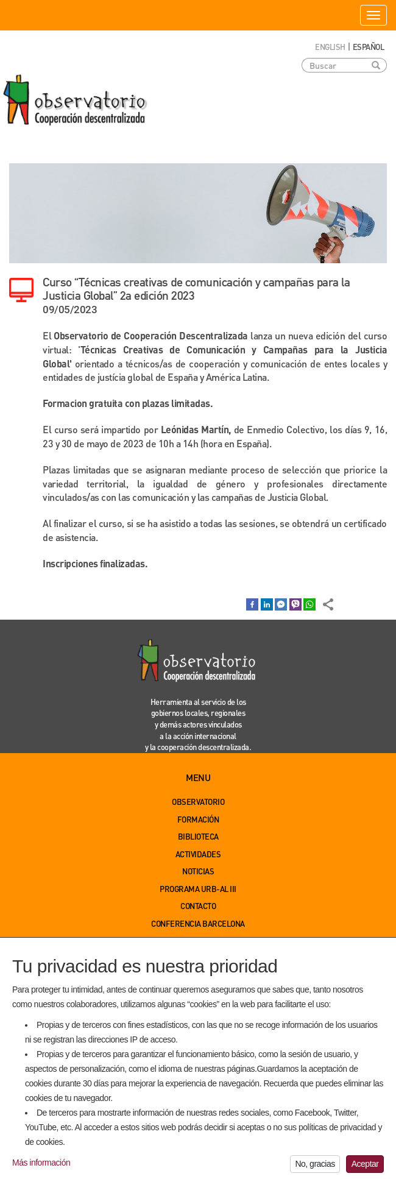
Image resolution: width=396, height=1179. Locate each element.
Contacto (198, 906)
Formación (198, 819)
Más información (41, 1169)
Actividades (198, 854)
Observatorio (198, 801)
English (330, 46)
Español (368, 46)
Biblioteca (198, 836)
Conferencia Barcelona (198, 923)
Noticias (198, 871)
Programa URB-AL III (198, 888)
